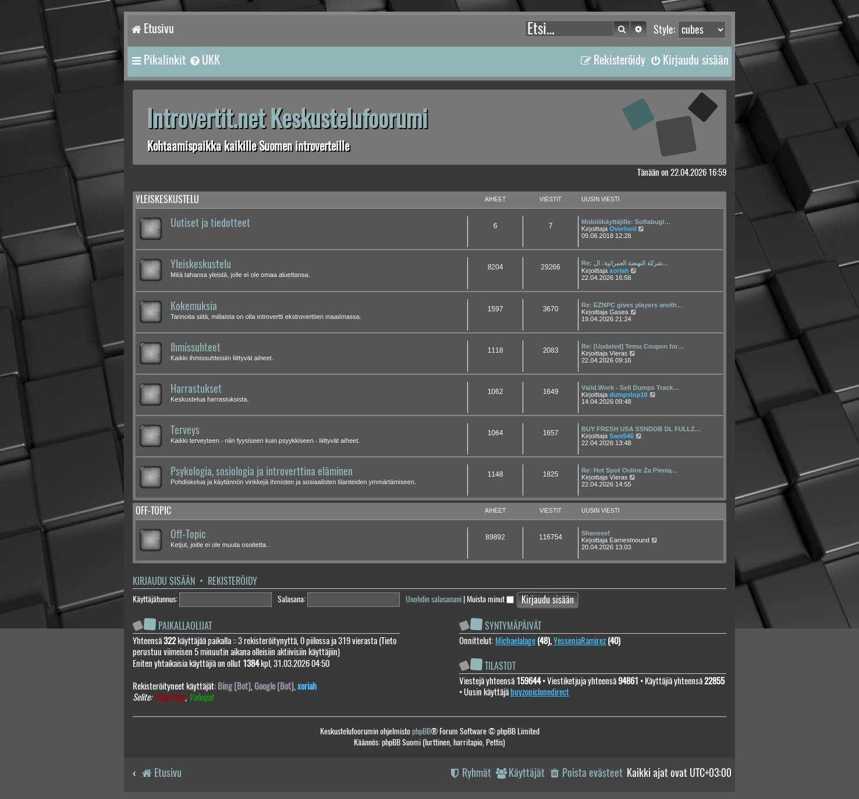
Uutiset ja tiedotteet (210, 223)
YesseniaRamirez (579, 641)
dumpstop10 (628, 394)
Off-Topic (188, 534)
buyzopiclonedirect (539, 692)
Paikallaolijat (185, 626)
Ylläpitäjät (169, 697)
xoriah (619, 270)
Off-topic (153, 511)
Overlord (622, 228)
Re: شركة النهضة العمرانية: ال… (625, 263)
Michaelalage (515, 641)
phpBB (421, 731)
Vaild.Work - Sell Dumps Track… (630, 387)
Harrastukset (196, 389)
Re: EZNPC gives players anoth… (632, 304)
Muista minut (490, 599)
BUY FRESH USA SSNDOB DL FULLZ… (641, 428)
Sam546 (621, 435)
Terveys (185, 430)
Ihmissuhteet (196, 347)
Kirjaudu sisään (164, 581)
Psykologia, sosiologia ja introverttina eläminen (262, 471)
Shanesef (595, 533)
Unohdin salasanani (434, 599)
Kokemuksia (194, 306)
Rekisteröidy (232, 581)
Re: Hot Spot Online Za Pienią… (629, 470)
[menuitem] (204, 60)
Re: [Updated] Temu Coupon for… (632, 346)
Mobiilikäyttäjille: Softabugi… (625, 221)
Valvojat (201, 697)
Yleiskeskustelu (167, 199)
